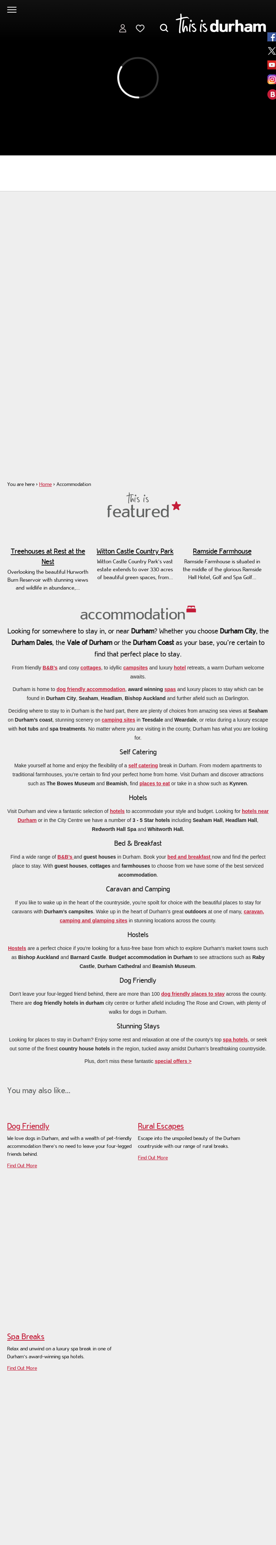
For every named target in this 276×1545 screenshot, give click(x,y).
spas (170, 689)
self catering (143, 765)
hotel (180, 668)
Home (45, 484)
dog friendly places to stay (193, 994)
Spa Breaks (26, 1336)
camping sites (118, 720)
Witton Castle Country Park (135, 551)
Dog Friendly (28, 1126)
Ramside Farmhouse (222, 551)
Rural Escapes (161, 1126)
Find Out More (22, 1165)
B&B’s (50, 668)
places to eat (154, 783)
